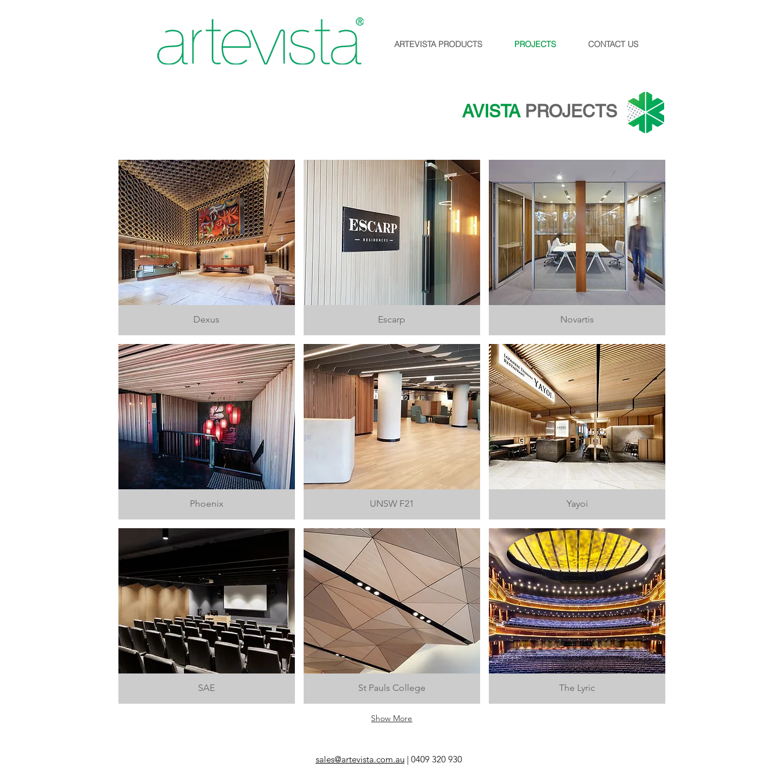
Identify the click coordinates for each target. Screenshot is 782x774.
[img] (392, 616)
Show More (391, 718)
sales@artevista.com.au (360, 759)
